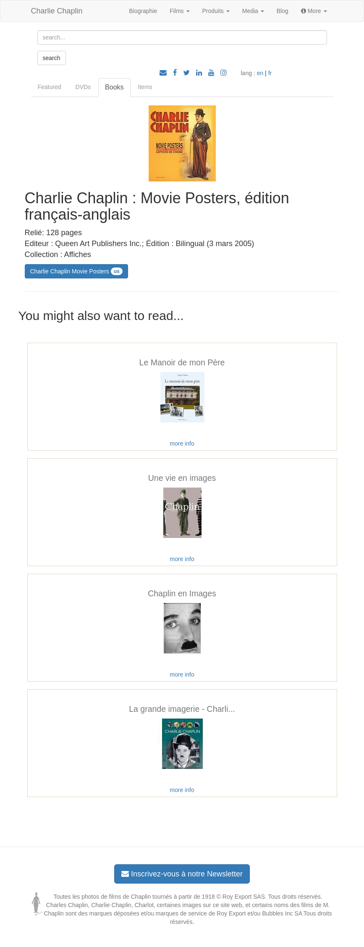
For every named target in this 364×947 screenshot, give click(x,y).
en (260, 73)
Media (253, 11)
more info (182, 443)
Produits (216, 11)
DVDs (83, 87)
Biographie (143, 11)
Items (145, 87)
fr (270, 73)
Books (114, 87)
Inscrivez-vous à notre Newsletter (182, 874)
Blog (282, 11)
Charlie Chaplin (57, 11)
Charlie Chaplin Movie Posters (76, 271)
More (314, 11)
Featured (49, 87)
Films (179, 11)
